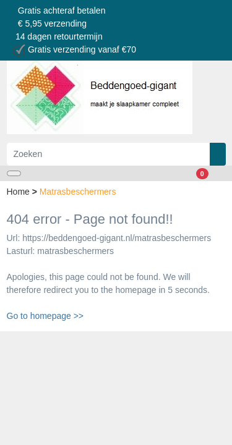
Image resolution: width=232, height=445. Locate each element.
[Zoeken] (108, 154)
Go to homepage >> (45, 316)
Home (19, 192)
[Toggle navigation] (14, 173)
